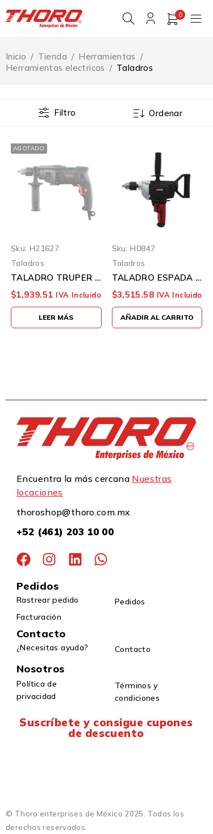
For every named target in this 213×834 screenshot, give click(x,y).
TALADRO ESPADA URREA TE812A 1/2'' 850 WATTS (157, 278)
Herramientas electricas (55, 68)
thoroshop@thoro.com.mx (73, 512)
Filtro (65, 113)
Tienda (52, 57)
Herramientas (107, 57)
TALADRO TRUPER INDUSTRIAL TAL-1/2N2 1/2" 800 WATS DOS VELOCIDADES (56, 278)
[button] (157, 317)
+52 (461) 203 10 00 (65, 531)
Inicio (16, 57)
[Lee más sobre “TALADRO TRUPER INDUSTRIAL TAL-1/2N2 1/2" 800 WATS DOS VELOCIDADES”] (56, 317)
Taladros (27, 263)
